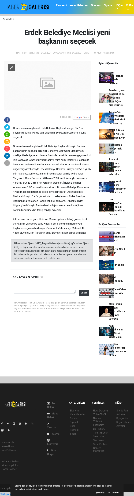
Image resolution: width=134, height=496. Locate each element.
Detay (100, 492)
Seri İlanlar (99, 440)
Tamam (113, 492)
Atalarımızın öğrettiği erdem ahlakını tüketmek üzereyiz (117, 311)
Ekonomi (61, 5)
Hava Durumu (100, 410)
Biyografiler (122, 418)
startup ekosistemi (10, 494)
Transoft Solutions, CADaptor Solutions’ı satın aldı (115, 167)
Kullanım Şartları (10, 461)
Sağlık (73, 433)
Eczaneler (98, 425)
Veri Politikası (9, 450)
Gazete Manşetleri (99, 449)
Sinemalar (98, 436)
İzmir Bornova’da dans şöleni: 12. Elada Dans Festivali (117, 207)
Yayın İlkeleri (8, 446)
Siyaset (108, 5)
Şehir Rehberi (100, 444)
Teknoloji (74, 429)
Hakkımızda (8, 442)
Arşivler (54, 433)
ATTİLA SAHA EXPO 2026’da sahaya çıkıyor (117, 134)
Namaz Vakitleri (97, 419)
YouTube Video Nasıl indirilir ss (117, 293)
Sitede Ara (122, 410)
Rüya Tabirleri (123, 422)
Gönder (84, 292)
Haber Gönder (9, 469)
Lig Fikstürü (99, 428)
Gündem (96, 5)
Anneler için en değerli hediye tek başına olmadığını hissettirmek (117, 97)
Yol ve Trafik (99, 414)
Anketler (120, 414)
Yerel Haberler (79, 5)
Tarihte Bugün (100, 432)
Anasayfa (8, 19)
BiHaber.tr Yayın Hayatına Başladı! (117, 237)
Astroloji (120, 426)
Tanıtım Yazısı (117, 264)
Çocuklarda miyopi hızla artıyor (115, 149)
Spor (72, 426)
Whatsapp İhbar (10, 465)
